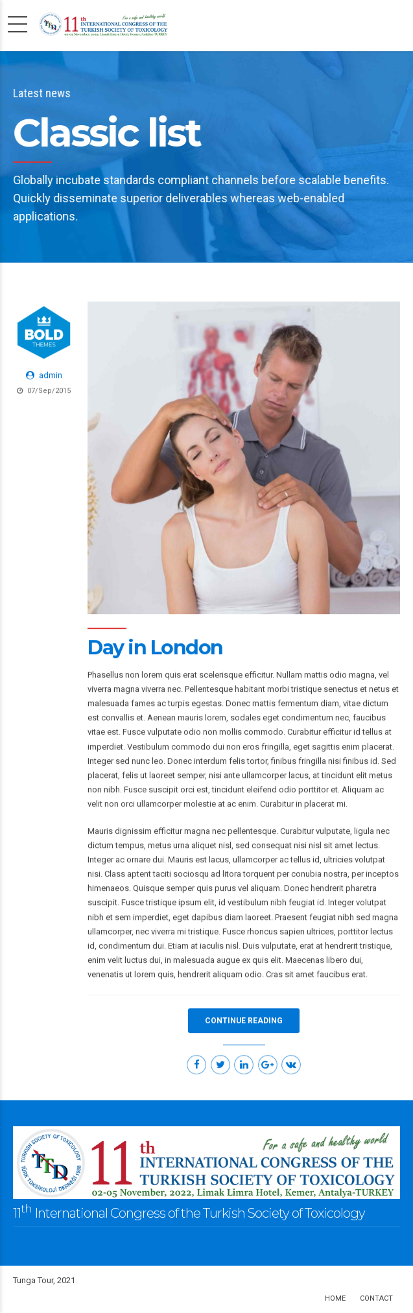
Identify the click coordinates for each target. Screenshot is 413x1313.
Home (335, 1298)
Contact (376, 1298)
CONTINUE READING (244, 1021)
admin (50, 376)
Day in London (155, 648)
